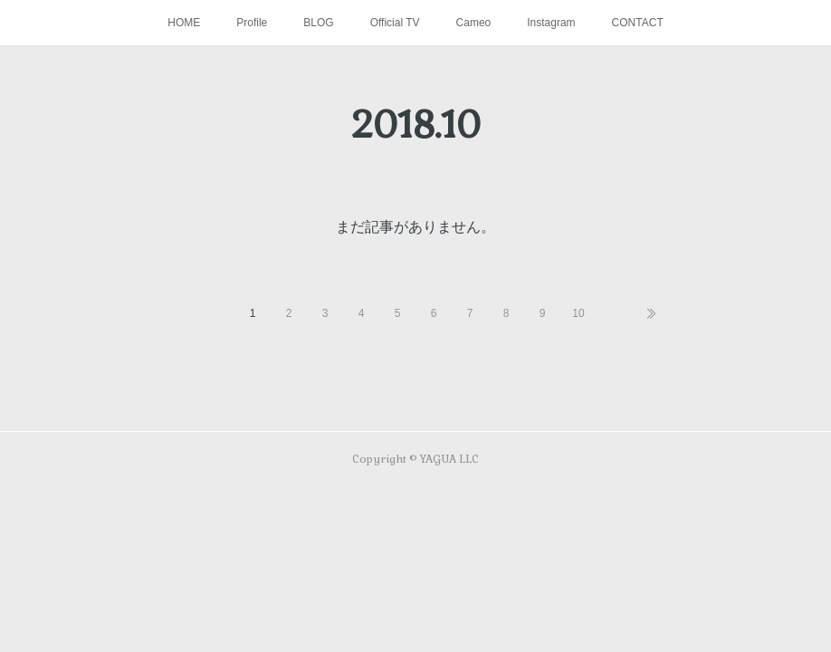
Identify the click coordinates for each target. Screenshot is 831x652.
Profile (251, 22)
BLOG (318, 22)
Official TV (395, 22)
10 (578, 313)
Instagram (551, 22)
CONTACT (638, 22)
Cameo (474, 22)
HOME (183, 22)
